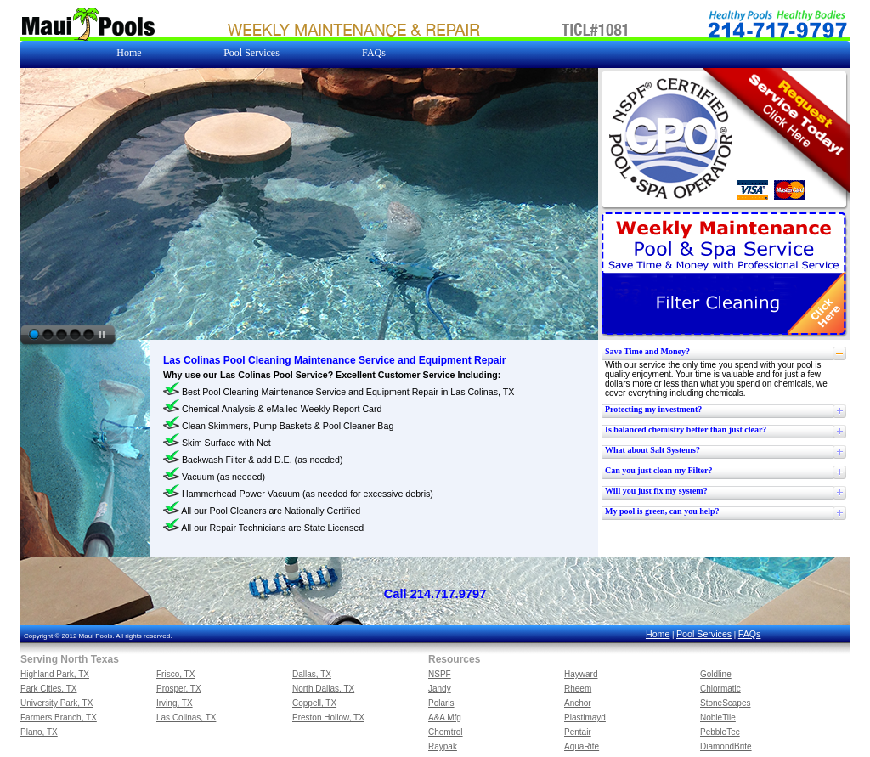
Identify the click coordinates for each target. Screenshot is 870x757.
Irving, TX (174, 703)
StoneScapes (725, 703)
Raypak (442, 746)
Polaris (441, 703)
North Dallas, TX (323, 688)
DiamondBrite (726, 746)
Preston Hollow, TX (328, 717)
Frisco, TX (175, 674)
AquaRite (581, 746)
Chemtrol (445, 732)
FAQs (749, 634)
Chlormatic (720, 688)
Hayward (580, 674)
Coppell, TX (314, 703)
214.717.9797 (448, 594)
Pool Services (704, 634)
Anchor (577, 703)
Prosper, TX (178, 688)
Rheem (577, 688)
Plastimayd (585, 717)
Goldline (716, 674)
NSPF (439, 674)
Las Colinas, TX (186, 717)
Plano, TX (39, 732)
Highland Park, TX (54, 674)
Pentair (577, 732)
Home (657, 634)
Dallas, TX (311, 674)
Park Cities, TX (48, 688)
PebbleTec (720, 732)
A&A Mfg (444, 717)
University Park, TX (56, 703)
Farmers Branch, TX (58, 717)
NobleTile (718, 717)
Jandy (439, 688)
